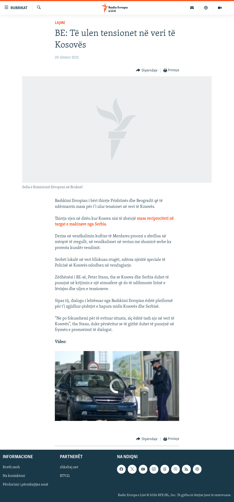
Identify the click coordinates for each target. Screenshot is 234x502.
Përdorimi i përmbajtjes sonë (25, 485)
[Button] (146, 70)
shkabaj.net (69, 467)
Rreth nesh (11, 467)
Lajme (60, 23)
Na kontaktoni (14, 476)
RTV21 (65, 476)
